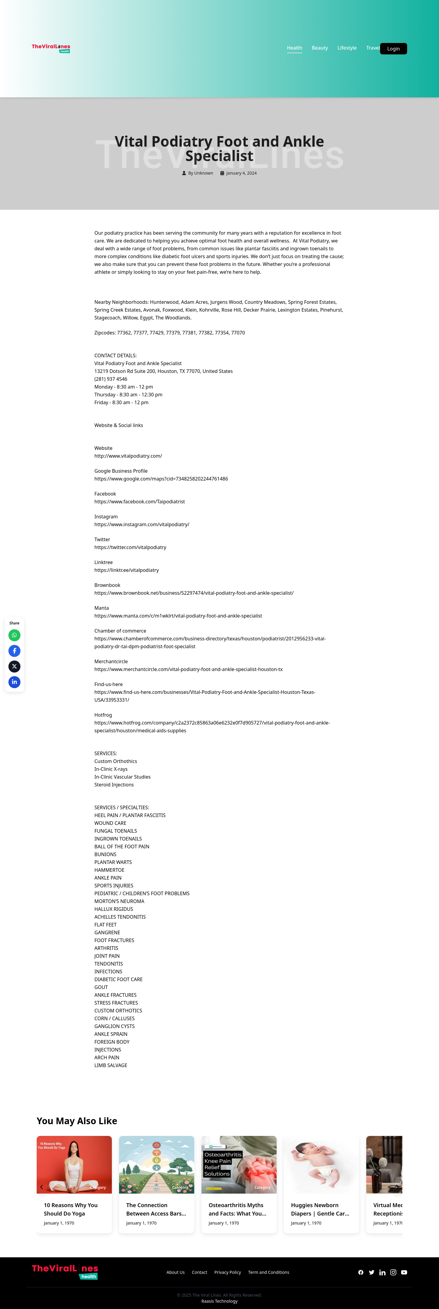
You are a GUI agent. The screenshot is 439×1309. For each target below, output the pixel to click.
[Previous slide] (42, 1187)
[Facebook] (361, 1272)
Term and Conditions (268, 1272)
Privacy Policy (227, 1272)
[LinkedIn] (382, 1272)
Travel (373, 47)
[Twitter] (372, 1272)
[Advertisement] (178, 49)
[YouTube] (404, 1272)
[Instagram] (393, 1272)
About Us (176, 1272)
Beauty (320, 47)
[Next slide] (397, 1187)
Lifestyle (347, 47)
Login (393, 48)
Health (294, 47)
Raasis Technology (219, 1301)
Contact (199, 1272)
